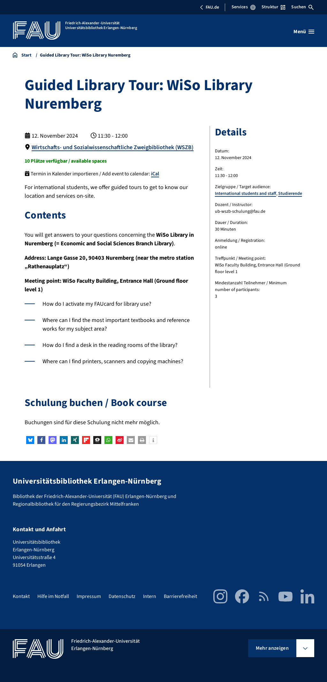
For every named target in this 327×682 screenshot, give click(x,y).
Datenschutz (122, 596)
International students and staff (245, 193)
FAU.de (209, 7)
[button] (30, 440)
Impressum (89, 596)
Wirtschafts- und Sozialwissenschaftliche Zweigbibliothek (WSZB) (113, 147)
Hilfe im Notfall (53, 596)
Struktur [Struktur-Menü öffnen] (273, 7)
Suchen (302, 7)
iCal (155, 173)
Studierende (290, 193)
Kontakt (21, 596)
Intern (149, 596)
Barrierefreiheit (180, 596)
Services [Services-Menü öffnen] (243, 7)
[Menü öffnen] (303, 32)
